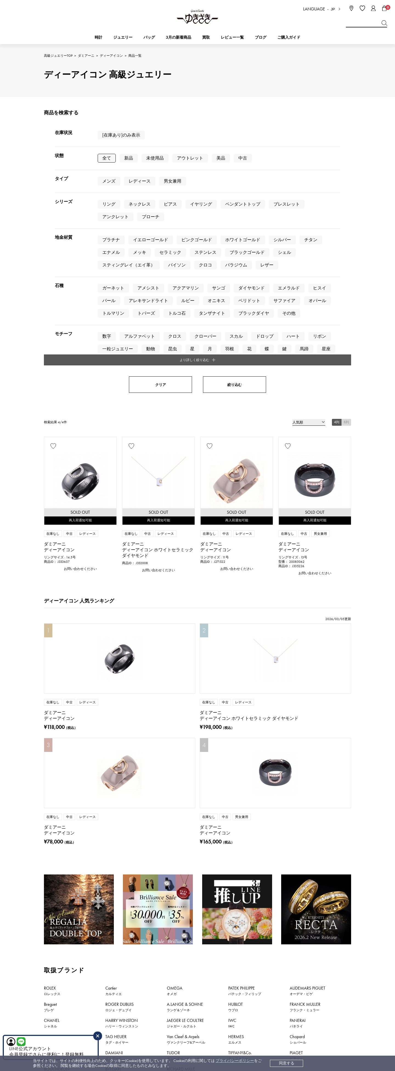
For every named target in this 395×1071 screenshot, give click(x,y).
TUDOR (186, 754)
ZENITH (51, 754)
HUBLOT (235, 705)
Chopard (298, 738)
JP (333, 9)
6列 (346, 238)
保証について (232, 981)
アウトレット (190, 158)
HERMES (236, 738)
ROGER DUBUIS (119, 705)
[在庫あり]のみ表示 (121, 135)
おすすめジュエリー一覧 (227, 911)
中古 (242, 158)
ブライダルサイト (291, 1026)
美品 (220, 158)
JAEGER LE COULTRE (185, 722)
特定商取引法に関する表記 (300, 964)
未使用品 (155, 158)
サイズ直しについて (238, 972)
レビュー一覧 (232, 989)
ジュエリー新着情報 (125, 911)
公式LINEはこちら (146, 873)
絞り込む (234, 200)
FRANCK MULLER (305, 705)
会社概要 (284, 948)
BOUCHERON (56, 770)
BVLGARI (113, 770)
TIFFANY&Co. (240, 754)
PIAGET (296, 754)
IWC (232, 722)
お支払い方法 (232, 948)
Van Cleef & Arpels (186, 738)
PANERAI (298, 722)
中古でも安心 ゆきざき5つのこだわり (309, 956)
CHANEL (52, 722)
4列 (336, 238)
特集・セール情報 (279, 911)
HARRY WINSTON (121, 722)
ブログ (260, 37)
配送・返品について (238, 956)
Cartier (113, 689)
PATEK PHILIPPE (244, 689)
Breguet (50, 705)
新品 (128, 158)
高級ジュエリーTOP (58, 56)
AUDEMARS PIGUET (307, 689)
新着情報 (319, 911)
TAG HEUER (116, 738)
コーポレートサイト (236, 1026)
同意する (286, 1063)
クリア (160, 200)
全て (106, 158)
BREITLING (55, 738)
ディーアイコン (111, 56)
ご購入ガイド (288, 37)
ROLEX (52, 689)
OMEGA (174, 689)
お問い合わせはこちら (248, 873)
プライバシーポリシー (235, 1060)
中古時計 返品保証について (244, 964)
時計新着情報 (79, 911)
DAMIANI (114, 754)
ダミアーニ (86, 56)
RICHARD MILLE (181, 770)
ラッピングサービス (238, 997)
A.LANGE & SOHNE (185, 705)
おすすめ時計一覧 (174, 911)
